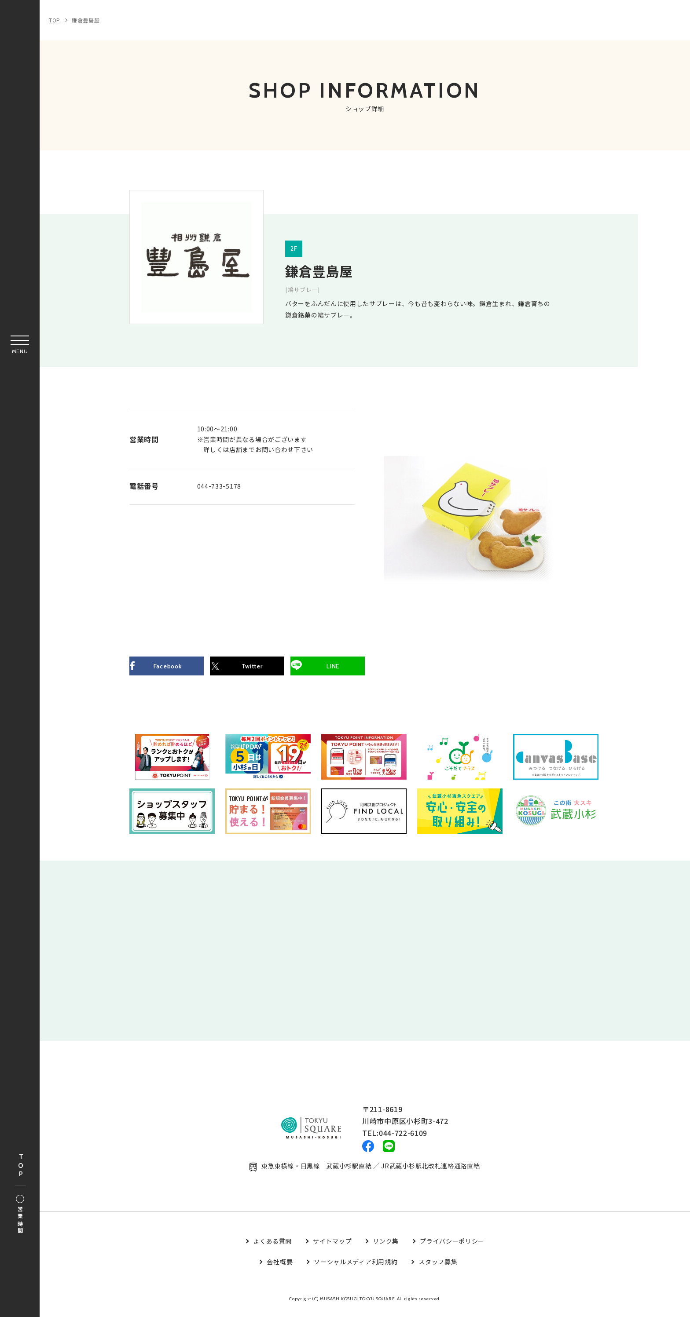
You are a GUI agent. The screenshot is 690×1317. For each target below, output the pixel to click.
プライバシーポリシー (452, 1247)
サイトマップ (332, 1247)
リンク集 (386, 1247)
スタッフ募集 (437, 1267)
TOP (21, 1166)
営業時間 (20, 1215)
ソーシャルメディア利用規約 (355, 1267)
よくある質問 (272, 1247)
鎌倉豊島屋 (86, 20)
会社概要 (280, 1267)
